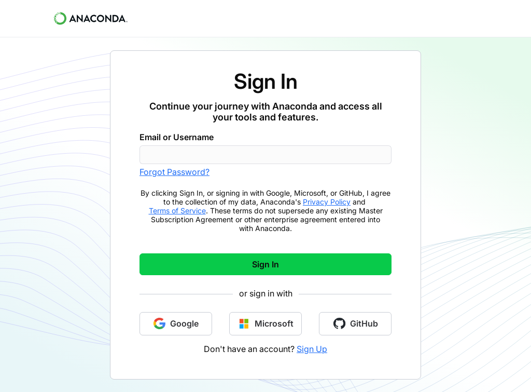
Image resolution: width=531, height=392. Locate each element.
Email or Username (176, 137)
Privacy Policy (327, 201)
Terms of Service (177, 210)
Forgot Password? (174, 172)
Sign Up (312, 349)
